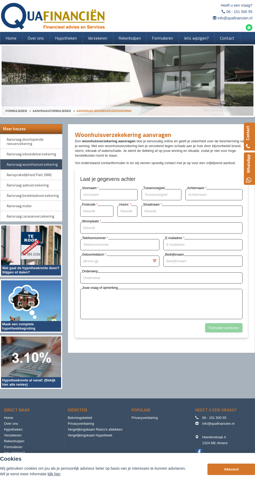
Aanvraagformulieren (52, 111)
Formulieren (16, 111)
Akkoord (231, 469)
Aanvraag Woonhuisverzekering (104, 111)
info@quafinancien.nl (235, 18)
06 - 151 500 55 (239, 12)
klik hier (54, 474)
